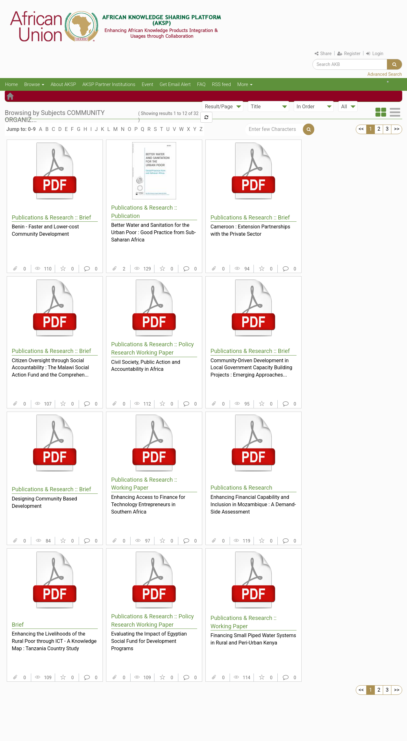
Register (349, 53)
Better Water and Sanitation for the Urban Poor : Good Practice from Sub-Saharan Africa (153, 232)
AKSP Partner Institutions (108, 84)
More (245, 84)
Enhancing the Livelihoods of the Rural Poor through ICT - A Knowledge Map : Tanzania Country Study (54, 641)
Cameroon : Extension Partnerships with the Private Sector (250, 230)
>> (396, 129)
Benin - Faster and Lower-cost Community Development (45, 230)
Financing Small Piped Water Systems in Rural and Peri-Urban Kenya (253, 639)
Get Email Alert (175, 84)
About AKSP (63, 84)
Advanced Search (385, 74)
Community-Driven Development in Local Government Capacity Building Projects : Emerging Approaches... (251, 367)
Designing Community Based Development (44, 502)
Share (323, 53)
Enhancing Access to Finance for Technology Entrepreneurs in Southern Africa (148, 504)
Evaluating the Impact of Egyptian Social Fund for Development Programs (149, 641)
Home (11, 84)
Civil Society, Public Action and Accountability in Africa (145, 365)
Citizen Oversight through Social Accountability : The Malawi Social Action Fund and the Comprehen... (50, 367)
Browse (34, 84)
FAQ (201, 84)
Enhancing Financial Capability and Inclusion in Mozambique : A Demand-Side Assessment (253, 504)
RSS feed (221, 84)
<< (361, 129)
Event (147, 84)
